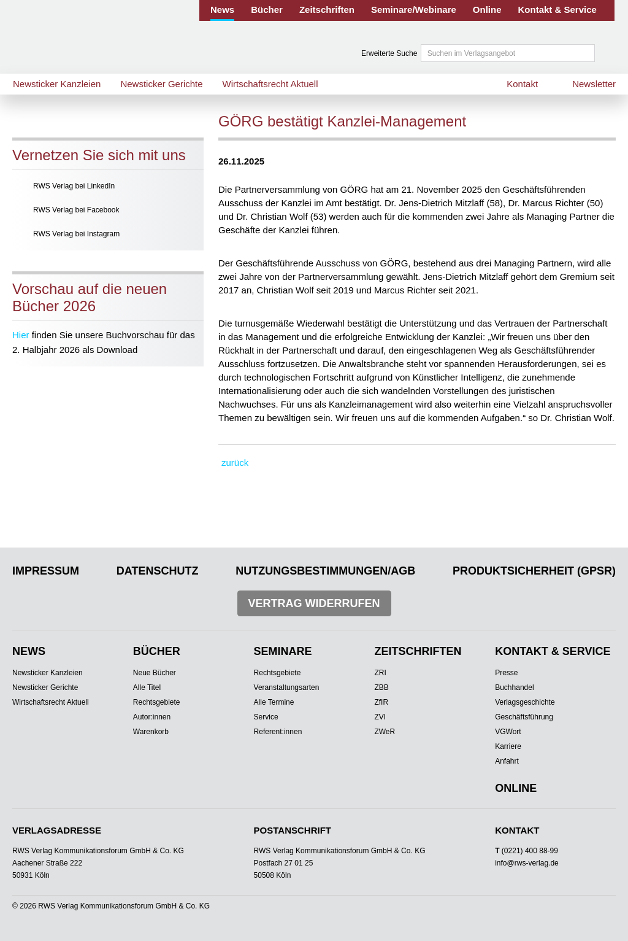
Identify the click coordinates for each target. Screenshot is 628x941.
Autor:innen (151, 717)
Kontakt (522, 84)
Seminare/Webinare (413, 9)
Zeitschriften (326, 9)
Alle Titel (147, 687)
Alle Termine (274, 702)
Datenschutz (158, 571)
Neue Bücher (154, 672)
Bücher (267, 9)
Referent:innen (278, 731)
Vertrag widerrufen (314, 603)
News (222, 9)
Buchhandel (514, 687)
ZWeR (384, 731)
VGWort (508, 731)
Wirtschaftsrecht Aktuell (270, 84)
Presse (506, 672)
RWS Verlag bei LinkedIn (74, 186)
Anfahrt (507, 761)
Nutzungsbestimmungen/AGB (325, 571)
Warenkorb (151, 731)
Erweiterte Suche (389, 53)
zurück (234, 462)
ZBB (381, 687)
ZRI (380, 672)
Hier (20, 335)
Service (266, 717)
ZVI (380, 717)
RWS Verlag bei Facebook (76, 210)
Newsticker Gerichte (161, 84)
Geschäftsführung (524, 717)
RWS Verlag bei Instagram (76, 234)
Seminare (283, 651)
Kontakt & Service (557, 9)
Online (487, 9)
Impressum (45, 571)
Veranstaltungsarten (287, 687)
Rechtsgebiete (156, 702)
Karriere (508, 746)
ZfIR (381, 702)
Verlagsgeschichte (524, 702)
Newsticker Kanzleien (57, 84)
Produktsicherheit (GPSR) (534, 571)
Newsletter (594, 84)
